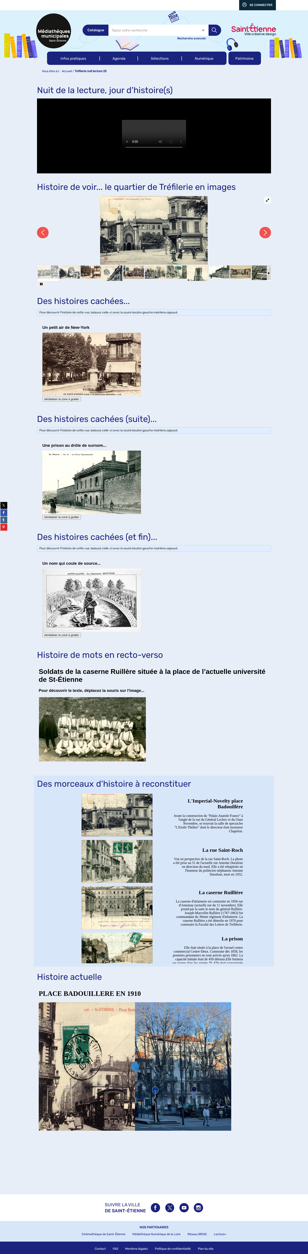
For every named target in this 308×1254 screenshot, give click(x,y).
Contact (100, 1249)
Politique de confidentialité (173, 1249)
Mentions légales (136, 1249)
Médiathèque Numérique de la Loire (156, 1234)
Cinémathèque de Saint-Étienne (103, 1234)
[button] (73, 58)
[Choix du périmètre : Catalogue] (95, 30)
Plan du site (205, 1249)
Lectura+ (220, 1234)
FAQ (115, 1249)
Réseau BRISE (197, 1234)
